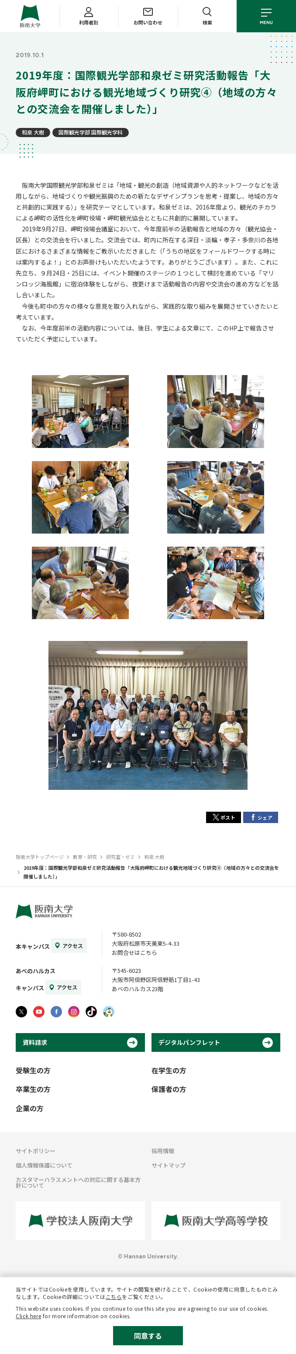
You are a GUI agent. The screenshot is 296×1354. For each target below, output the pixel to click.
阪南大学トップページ (40, 856)
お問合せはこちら (134, 952)
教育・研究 (85, 856)
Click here (28, 1316)
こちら (114, 1296)
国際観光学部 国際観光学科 (91, 132)
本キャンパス (33, 946)
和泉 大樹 (33, 132)
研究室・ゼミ (120, 856)
